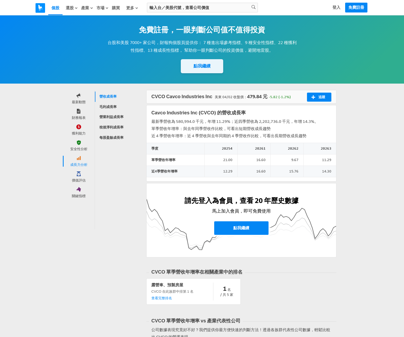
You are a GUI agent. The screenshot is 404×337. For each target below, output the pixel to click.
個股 (55, 8)
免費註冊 (356, 7)
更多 (132, 8)
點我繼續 (202, 65)
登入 (336, 7)
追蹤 (318, 97)
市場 (102, 8)
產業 (87, 8)
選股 (72, 8)
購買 (116, 8)
